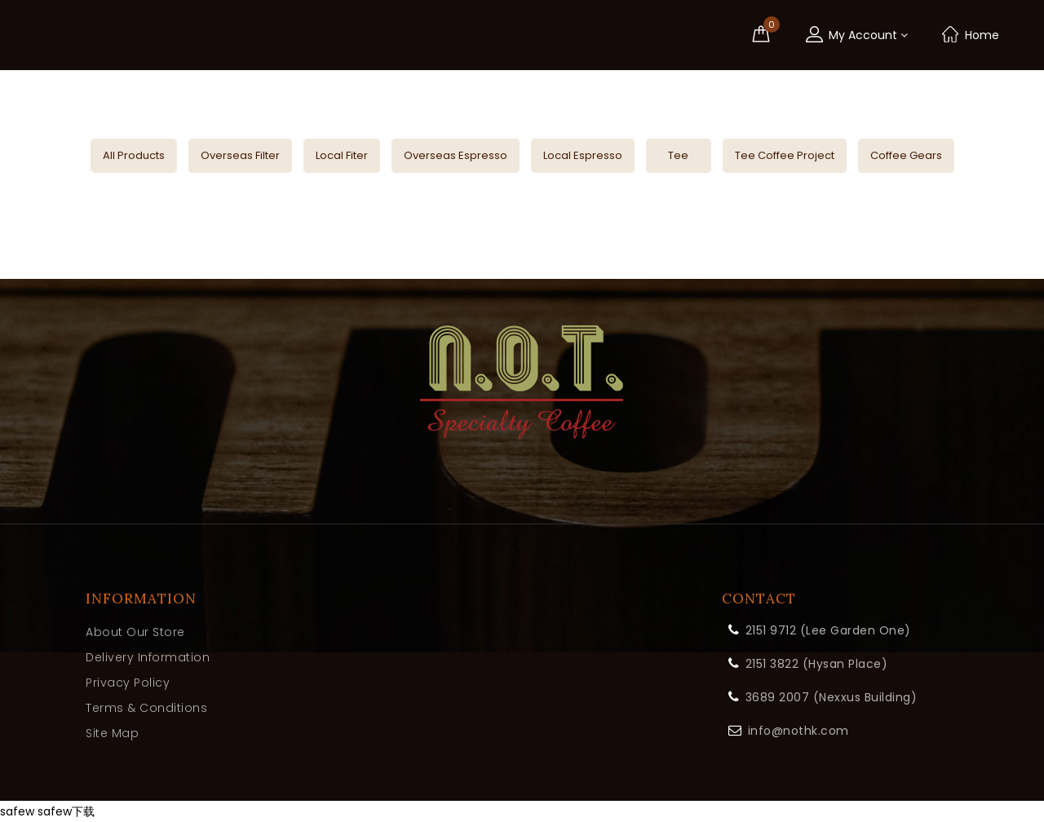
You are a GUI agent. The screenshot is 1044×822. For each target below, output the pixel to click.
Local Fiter (342, 155)
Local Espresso (582, 155)
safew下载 (66, 811)
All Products (134, 155)
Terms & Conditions (146, 708)
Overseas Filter (240, 155)
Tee (678, 155)
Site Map (112, 733)
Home (969, 34)
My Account (856, 34)
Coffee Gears (906, 155)
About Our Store (135, 632)
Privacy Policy (128, 682)
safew (17, 811)
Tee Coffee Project (784, 155)
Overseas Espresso (455, 155)
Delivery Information (148, 657)
